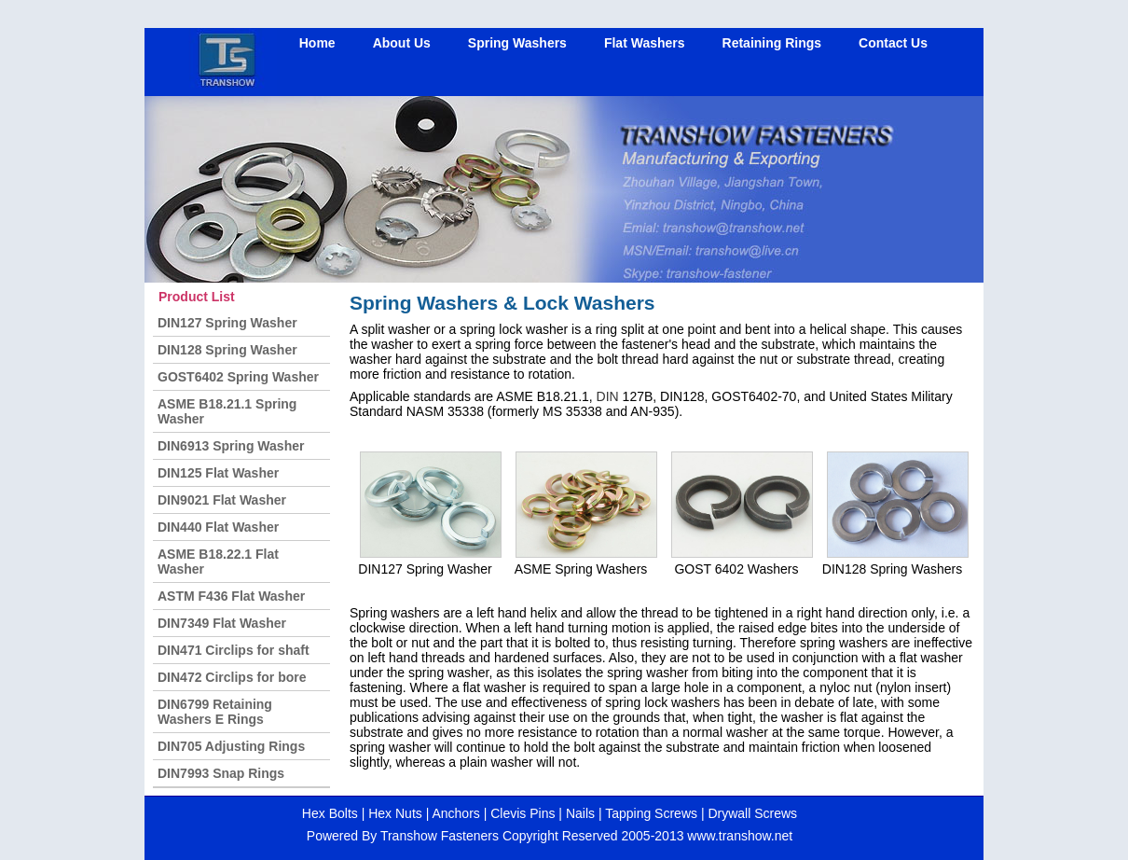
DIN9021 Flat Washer (222, 499)
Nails (582, 813)
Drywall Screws (752, 813)
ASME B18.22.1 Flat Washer (218, 561)
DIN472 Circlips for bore (232, 677)
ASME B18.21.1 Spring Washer (227, 411)
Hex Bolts (330, 813)
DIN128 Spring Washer (227, 349)
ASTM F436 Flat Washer (231, 596)
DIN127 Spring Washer (227, 322)
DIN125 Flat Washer (218, 472)
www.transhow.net (739, 835)
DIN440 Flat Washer (218, 527)
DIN (608, 396)
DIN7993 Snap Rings (221, 773)
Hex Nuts (393, 813)
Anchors (455, 813)
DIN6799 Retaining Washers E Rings (215, 712)
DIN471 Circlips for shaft (234, 650)
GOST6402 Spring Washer (238, 376)
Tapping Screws (651, 813)
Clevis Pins (522, 813)
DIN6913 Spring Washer (231, 445)
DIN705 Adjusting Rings (231, 746)
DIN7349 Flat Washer (222, 623)
